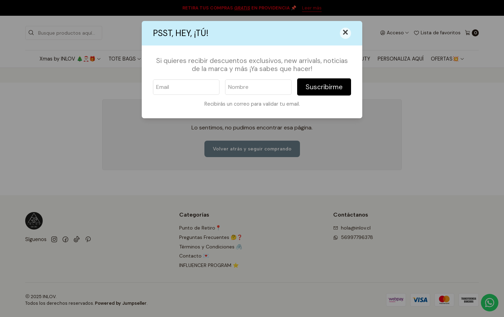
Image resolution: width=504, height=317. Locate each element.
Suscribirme (324, 87)
